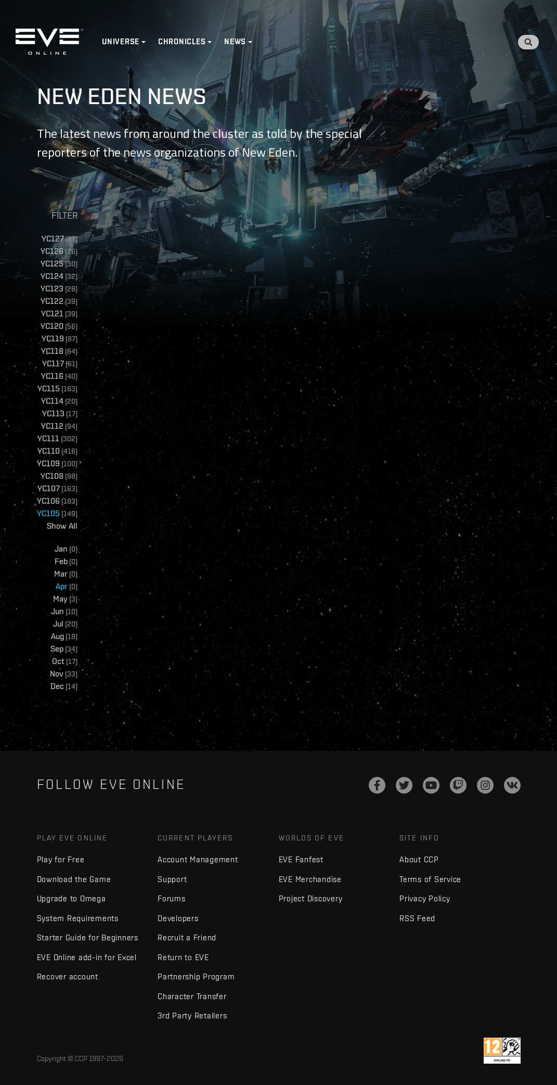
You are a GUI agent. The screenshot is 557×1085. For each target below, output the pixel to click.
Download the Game (74, 879)
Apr (66, 586)
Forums (172, 898)
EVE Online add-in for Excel (87, 957)
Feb (66, 561)
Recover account (67, 976)
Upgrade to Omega (71, 898)
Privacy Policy (424, 898)
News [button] (235, 41)
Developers (178, 918)
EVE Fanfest (301, 859)
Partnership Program (196, 976)
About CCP (419, 859)
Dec (63, 686)
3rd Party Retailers (192, 1015)
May (65, 599)
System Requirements (78, 918)
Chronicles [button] (182, 41)
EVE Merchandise (310, 879)
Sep (63, 649)
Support (172, 879)
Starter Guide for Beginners (87, 937)
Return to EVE (183, 957)
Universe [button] (120, 41)
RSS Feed (417, 918)
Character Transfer (192, 996)
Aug (64, 636)
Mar (65, 574)
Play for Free (61, 859)
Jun (64, 611)
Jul (65, 624)
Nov (63, 674)
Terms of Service (430, 879)
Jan (66, 549)
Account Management (198, 859)
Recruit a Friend (187, 937)
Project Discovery (311, 898)
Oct (64, 661)
